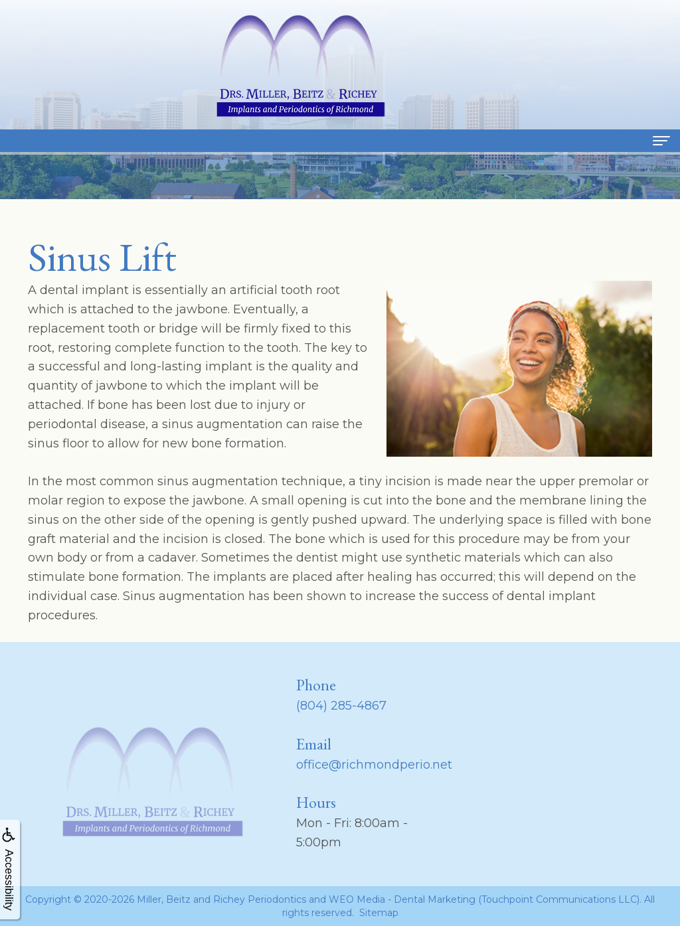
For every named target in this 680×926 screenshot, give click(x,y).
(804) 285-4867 (341, 705)
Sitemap (378, 913)
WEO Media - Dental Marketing (402, 899)
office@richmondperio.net (374, 764)
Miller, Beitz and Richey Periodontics (221, 899)
